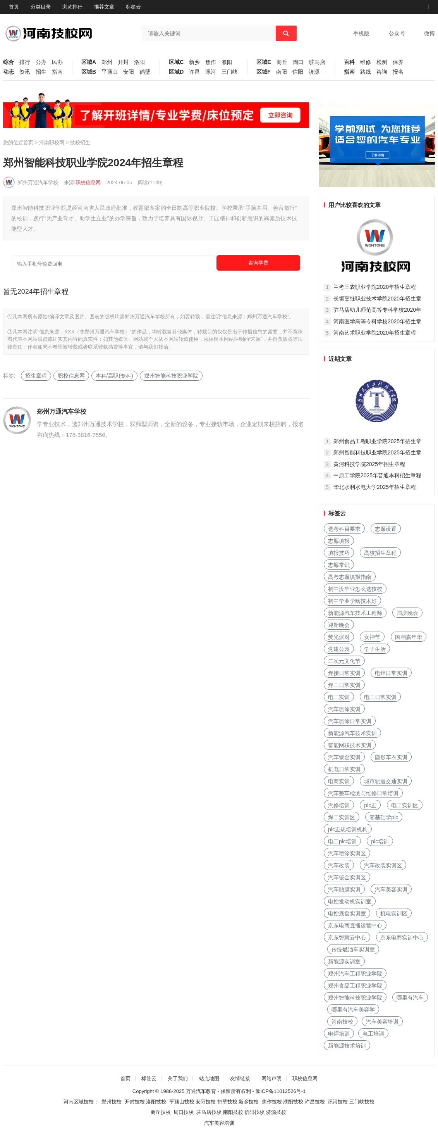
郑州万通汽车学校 (38, 182)
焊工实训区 (341, 817)
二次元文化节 (344, 661)
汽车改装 (339, 865)
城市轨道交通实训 (385, 781)
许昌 (194, 72)
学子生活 (375, 649)
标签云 (133, 7)
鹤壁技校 (227, 1102)
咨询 (381, 72)
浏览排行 (72, 7)
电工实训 (339, 697)
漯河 (210, 72)
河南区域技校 (79, 1102)
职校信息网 (88, 182)
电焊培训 (339, 1034)
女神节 (372, 637)
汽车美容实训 (391, 889)
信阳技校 (254, 1112)
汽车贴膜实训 (344, 889)
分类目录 (41, 7)
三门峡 (230, 72)
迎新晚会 (339, 625)
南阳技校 (233, 1112)
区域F (263, 72)
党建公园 (339, 649)
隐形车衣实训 (391, 757)
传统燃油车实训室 (353, 949)
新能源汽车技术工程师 (355, 613)
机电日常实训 (344, 769)
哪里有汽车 (410, 997)
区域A (88, 62)
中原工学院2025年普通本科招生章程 (377, 475)
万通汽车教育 (201, 1091)
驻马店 (317, 62)
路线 (365, 72)
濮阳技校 (293, 1102)
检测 (381, 62)
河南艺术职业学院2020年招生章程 (374, 333)
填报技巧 (339, 553)
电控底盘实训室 (347, 913)
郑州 (106, 62)
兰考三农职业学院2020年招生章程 (374, 287)
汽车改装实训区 (383, 865)
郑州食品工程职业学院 (355, 985)
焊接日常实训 (344, 673)
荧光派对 (339, 637)
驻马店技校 (209, 1112)
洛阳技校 (156, 1102)
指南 (57, 72)
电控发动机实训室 (349, 901)
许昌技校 (315, 1102)
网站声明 (271, 1078)
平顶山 (109, 72)
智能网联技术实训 (349, 745)
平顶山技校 (181, 1102)
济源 (314, 72)
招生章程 (36, 376)
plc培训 (380, 841)
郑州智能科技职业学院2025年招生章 (377, 452)
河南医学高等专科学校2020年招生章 (377, 321)
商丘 (282, 62)
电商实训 (339, 781)
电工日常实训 (380, 697)
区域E (263, 62)
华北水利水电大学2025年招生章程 (374, 487)
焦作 (210, 62)
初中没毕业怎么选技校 (355, 589)
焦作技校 (272, 1102)
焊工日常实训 (344, 685)
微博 (429, 33)
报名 (398, 72)
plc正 (370, 805)
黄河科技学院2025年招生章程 (369, 464)
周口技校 (183, 1112)
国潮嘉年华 (408, 637)
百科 (349, 62)
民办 (57, 62)
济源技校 (276, 1112)
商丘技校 (161, 1112)
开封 (123, 62)
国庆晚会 (407, 613)
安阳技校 (206, 1102)
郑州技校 (111, 1102)
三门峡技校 (361, 1102)
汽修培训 (339, 805)
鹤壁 (144, 72)
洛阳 (139, 62)
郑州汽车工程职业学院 (355, 973)
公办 (41, 62)
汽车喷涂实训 (344, 709)
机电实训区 (393, 913)
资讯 (24, 72)
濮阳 (227, 62)
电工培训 (373, 1034)
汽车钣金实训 (344, 757)
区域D (176, 72)
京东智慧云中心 (347, 937)
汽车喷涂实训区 (347, 853)
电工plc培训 (342, 841)
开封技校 (135, 1102)
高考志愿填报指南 (349, 577)
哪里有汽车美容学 (353, 1010)
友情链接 (240, 1078)
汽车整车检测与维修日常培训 (363, 793)
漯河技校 (338, 1102)
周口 (298, 62)
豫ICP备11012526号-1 (280, 1091)
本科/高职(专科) (114, 376)
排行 (24, 62)
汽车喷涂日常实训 (349, 721)
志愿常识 (339, 565)
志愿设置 (386, 529)
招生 (41, 72)
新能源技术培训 (347, 1046)
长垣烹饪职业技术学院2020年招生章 (377, 298)
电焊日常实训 (391, 673)
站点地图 (209, 1078)
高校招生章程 (380, 553)
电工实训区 (404, 805)
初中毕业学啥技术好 (352, 601)
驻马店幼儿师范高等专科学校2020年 (377, 310)
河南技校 (342, 1022)
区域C (176, 62)
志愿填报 (339, 541)
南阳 (281, 72)
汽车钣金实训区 (347, 877)
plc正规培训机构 (348, 829)
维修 (365, 62)
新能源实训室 (344, 961)
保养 (398, 62)
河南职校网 (51, 142)
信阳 (297, 72)
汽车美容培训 (382, 1022)
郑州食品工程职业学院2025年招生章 (377, 441)
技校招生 (80, 142)
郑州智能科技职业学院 (171, 376)
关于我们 (178, 1078)
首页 (14, 7)
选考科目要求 (344, 529)
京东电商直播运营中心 (355, 925)
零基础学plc (383, 817)
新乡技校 (249, 1102)
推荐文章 (104, 7)
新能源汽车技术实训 (352, 733)
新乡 (194, 62)
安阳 (128, 72)
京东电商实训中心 (402, 937)
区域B (88, 72)
